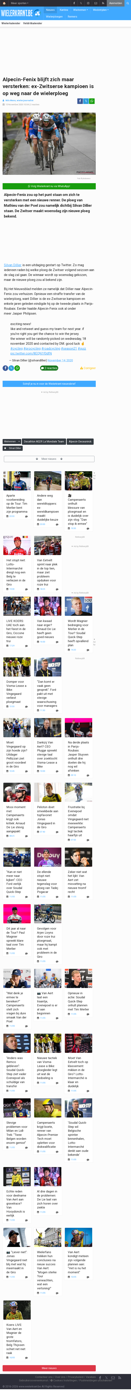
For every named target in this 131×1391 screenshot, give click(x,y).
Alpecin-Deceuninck (80, 441)
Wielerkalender (10, 23)
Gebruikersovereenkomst (33, 1380)
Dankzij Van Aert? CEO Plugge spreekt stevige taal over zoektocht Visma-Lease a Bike (47, 754)
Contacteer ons (44, 1377)
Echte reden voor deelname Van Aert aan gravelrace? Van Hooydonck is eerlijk (16, 1203)
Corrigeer (88, 368)
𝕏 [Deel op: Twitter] (86, 101)
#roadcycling (50, 348)
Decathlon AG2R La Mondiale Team (44, 441)
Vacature (91, 1377)
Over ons (60, 1377)
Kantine (64, 9)
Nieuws (50, 9)
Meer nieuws (49, 458)
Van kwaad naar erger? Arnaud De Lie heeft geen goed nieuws (46, 629)
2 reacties (34, 104)
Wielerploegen (54, 16)
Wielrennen (79, 9)
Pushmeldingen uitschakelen (95, 1380)
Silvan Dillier (13, 265)
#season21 (69, 348)
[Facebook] (100, 1378)
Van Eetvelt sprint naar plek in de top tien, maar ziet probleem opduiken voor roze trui (47, 572)
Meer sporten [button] (18, 3)
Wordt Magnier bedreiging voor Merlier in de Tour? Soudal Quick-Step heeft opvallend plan (78, 633)
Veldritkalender (32, 23)
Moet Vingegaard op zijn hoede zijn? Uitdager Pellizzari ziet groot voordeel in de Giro (16, 754)
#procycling (32, 348)
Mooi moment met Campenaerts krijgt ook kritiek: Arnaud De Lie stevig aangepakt (15, 819)
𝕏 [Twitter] (106, 1378)
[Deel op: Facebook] (80, 101)
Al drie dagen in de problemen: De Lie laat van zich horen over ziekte (47, 1199)
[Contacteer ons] (113, 1378)
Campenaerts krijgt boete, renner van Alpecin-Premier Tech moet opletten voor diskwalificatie (47, 1134)
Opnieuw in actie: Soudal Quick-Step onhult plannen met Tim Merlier (78, 1001)
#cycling (16, 348)
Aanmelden (115, 3)
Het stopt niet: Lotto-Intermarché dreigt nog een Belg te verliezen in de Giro (15, 572)
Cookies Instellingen (63, 1380)
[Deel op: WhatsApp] (92, 101)
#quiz (82, 348)
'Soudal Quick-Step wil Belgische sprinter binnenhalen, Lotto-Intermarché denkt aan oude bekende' (78, 1138)
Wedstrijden (100, 9)
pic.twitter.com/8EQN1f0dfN (31, 353)
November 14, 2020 (60, 360)
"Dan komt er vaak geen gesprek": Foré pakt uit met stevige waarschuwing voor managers (47, 693)
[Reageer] (26, 589)
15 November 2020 (14, 104)
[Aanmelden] (5, 448)
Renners (72, 16)
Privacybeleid (75, 1377)
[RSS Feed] (119, 1378)
